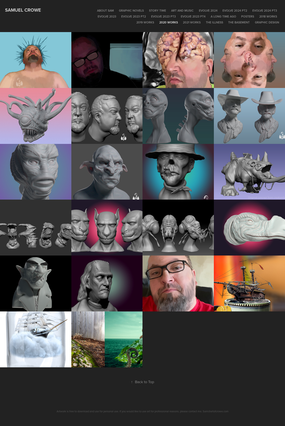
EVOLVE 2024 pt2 (234, 10)
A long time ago (223, 16)
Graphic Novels (131, 10)
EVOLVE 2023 (107, 16)
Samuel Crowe (23, 10)
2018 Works (268, 16)
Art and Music (182, 10)
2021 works (192, 22)
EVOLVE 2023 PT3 (163, 16)
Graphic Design (267, 22)
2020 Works (168, 22)
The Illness (214, 22)
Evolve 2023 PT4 (193, 16)
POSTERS (247, 16)
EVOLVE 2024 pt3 (264, 10)
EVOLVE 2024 (208, 10)
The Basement (239, 22)
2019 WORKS (145, 22)
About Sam (105, 10)
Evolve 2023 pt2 (133, 16)
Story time (157, 10)
